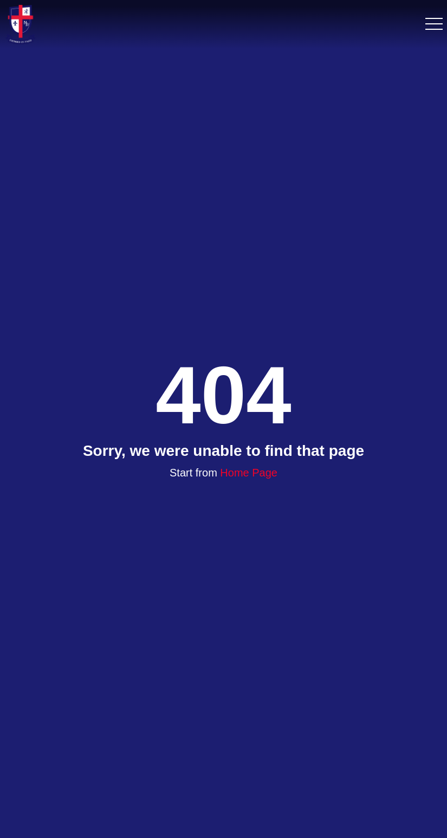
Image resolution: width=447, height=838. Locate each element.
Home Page (248, 473)
